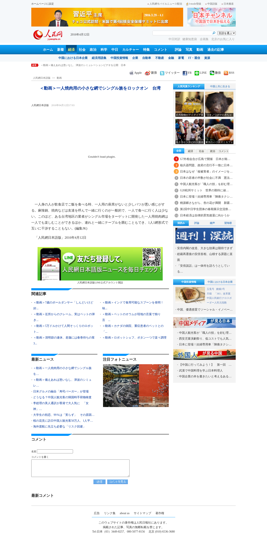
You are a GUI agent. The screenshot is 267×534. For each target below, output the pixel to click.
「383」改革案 (222, 293)
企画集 (204, 39)
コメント (160, 49)
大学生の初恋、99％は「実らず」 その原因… (63, 414)
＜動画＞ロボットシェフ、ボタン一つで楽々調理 (134, 337)
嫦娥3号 (220, 289)
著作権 (159, 513)
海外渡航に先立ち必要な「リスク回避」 (59, 426)
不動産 (159, 58)
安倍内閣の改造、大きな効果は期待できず (205, 248)
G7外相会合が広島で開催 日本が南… (205, 159)
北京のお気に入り (223, 39)
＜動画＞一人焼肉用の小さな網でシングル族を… (62, 371)
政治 (93, 49)
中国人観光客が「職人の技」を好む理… (206, 184)
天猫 (209, 293)
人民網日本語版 (41, 77)
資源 (207, 58)
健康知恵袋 (190, 39)
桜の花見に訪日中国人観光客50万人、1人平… (63, 420)
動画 (199, 49)
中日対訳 (174, 39)
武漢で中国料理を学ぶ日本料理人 (201, 370)
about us (125, 513)
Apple (136, 72)
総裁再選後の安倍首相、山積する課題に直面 (205, 256)
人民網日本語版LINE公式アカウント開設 (100, 265)
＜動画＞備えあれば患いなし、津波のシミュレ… (62, 382)
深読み (181, 223)
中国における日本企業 (73, 58)
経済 (71, 49)
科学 (104, 49)
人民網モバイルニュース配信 (164, 3)
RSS (229, 72)
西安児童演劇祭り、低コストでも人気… (205, 338)
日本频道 (228, 3)
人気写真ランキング (189, 86)
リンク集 (110, 513)
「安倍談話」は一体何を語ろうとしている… (203, 268)
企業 (135, 58)
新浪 (151, 72)
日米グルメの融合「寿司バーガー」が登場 (61, 391)
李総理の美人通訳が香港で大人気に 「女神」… (61, 406)
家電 (181, 58)
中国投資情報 (119, 58)
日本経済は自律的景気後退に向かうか (205, 215)
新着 (60, 49)
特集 (146, 49)
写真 (189, 49)
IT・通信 (194, 58)
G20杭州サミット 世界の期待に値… (204, 190)
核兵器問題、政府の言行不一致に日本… (206, 165)
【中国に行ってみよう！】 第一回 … (205, 364)
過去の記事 (215, 49)
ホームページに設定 (42, 3)
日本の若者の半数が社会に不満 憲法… (206, 177)
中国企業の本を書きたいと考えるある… (205, 376)
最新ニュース (42, 359)
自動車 (146, 58)
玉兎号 (210, 289)
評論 (178, 49)
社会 (82, 49)
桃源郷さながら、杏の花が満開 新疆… (206, 202)
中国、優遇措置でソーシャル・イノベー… (205, 309)
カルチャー (130, 49)
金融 (171, 58)
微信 (215, 72)
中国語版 (211, 3)
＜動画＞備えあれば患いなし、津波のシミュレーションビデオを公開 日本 (83, 65)
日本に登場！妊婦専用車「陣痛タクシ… (206, 196)
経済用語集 (99, 58)
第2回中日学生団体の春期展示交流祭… (205, 209)
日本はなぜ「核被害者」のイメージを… (206, 171)
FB (187, 72)
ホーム (48, 49)
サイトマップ (142, 513)
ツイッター (170, 72)
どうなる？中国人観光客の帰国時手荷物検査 (62, 397)
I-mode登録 (193, 3)
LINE (201, 72)
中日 (114, 49)
